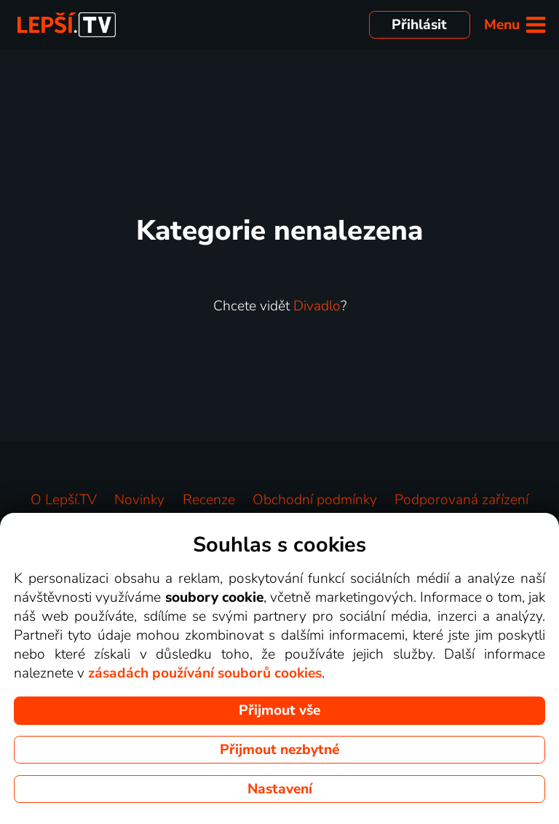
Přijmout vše (279, 710)
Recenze (209, 499)
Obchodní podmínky (315, 499)
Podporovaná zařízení (461, 499)
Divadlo (317, 306)
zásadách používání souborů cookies (205, 673)
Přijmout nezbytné (279, 749)
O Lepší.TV (64, 499)
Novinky (139, 499)
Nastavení (279, 789)
